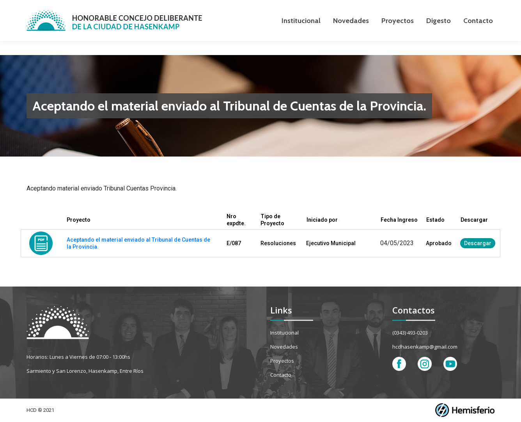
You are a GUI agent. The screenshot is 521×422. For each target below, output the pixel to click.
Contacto (280, 374)
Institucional (284, 332)
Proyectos (282, 360)
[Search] (455, 7)
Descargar (477, 243)
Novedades (284, 346)
